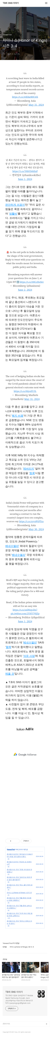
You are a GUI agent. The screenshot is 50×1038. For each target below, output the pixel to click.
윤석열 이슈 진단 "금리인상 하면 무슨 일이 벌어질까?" (19, 878)
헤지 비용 (17, 415)
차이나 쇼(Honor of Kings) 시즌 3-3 (19, 893)
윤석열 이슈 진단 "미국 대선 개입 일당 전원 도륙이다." (19, 914)
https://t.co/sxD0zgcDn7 (25, 609)
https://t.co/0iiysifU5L (25, 391)
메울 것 (9, 673)
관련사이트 (6, 1024)
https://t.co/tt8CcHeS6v (32, 281)
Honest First (11, 849)
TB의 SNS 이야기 (11, 3)
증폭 (32, 473)
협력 (8, 646)
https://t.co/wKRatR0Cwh (25, 96)
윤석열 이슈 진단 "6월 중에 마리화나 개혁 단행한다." (19, 899)
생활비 (13, 213)
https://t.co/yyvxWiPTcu (31, 521)
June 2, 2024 (25, 289)
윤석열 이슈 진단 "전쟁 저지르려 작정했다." (19, 871)
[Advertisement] (25, 754)
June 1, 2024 (25, 179)
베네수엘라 (12, 545)
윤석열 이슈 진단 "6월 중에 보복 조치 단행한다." (19, 907)
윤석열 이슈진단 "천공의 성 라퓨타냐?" (19, 863)
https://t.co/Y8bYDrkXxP (25, 171)
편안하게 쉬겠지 (15, 204)
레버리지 (28, 468)
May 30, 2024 (36, 529)
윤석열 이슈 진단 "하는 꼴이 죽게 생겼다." (19, 886)
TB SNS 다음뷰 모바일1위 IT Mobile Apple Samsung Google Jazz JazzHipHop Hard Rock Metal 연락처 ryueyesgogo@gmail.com (19, 999)
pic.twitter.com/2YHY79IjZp (25, 613)
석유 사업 (29, 655)
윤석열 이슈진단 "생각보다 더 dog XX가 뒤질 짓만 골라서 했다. (20, 855)
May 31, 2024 (36, 104)
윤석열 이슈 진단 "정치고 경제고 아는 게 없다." (19, 922)
